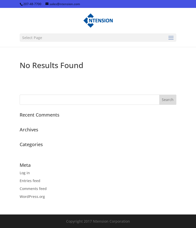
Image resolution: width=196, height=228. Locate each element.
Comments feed (33, 188)
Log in (25, 172)
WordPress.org (32, 196)
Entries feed (30, 180)
